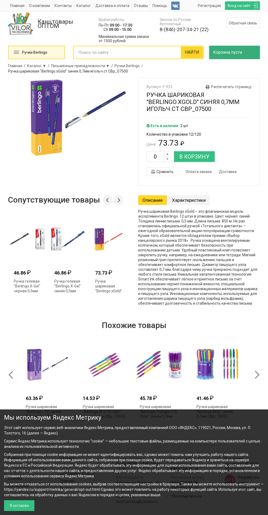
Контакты (63, 5)
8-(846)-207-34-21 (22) (184, 29)
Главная (17, 5)
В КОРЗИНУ (194, 156)
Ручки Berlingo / (130, 66)
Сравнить (162, 172)
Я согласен (19, 505)
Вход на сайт (239, 5)
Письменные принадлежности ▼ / (83, 66)
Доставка (228, 172)
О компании (39, 5)
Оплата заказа (198, 172)
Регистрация (209, 5)
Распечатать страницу (231, 87)
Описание (152, 200)
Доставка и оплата (112, 5)
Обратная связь (243, 23)
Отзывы (141, 5)
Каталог (83, 5)
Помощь (159, 5)
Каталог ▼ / (39, 66)
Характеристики (189, 200)
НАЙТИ (192, 52)
